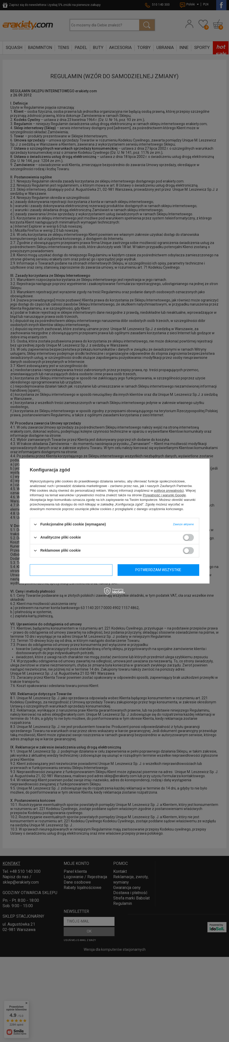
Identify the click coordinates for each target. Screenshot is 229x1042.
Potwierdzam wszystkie (158, 570)
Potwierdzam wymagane (71, 570)
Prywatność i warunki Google (164, 495)
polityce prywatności (169, 490)
